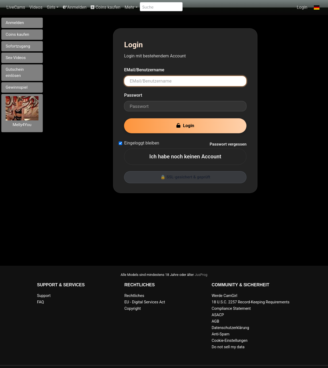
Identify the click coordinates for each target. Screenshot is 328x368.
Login (302, 7)
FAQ (40, 302)
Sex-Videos (16, 57)
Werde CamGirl (224, 295)
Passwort (133, 95)
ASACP (218, 315)
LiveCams (15, 7)
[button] (317, 7)
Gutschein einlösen (15, 72)
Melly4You (22, 124)
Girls (51, 7)
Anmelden (74, 7)
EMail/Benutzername (144, 69)
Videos (36, 7)
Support (44, 295)
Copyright (132, 308)
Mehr (129, 7)
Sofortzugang (18, 46)
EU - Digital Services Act (144, 302)
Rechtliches (134, 295)
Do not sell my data (228, 347)
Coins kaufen (105, 7)
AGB (215, 321)
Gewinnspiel (17, 87)
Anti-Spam (221, 334)
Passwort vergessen (228, 144)
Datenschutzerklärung (230, 328)
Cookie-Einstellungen (230, 340)
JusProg (201, 275)
